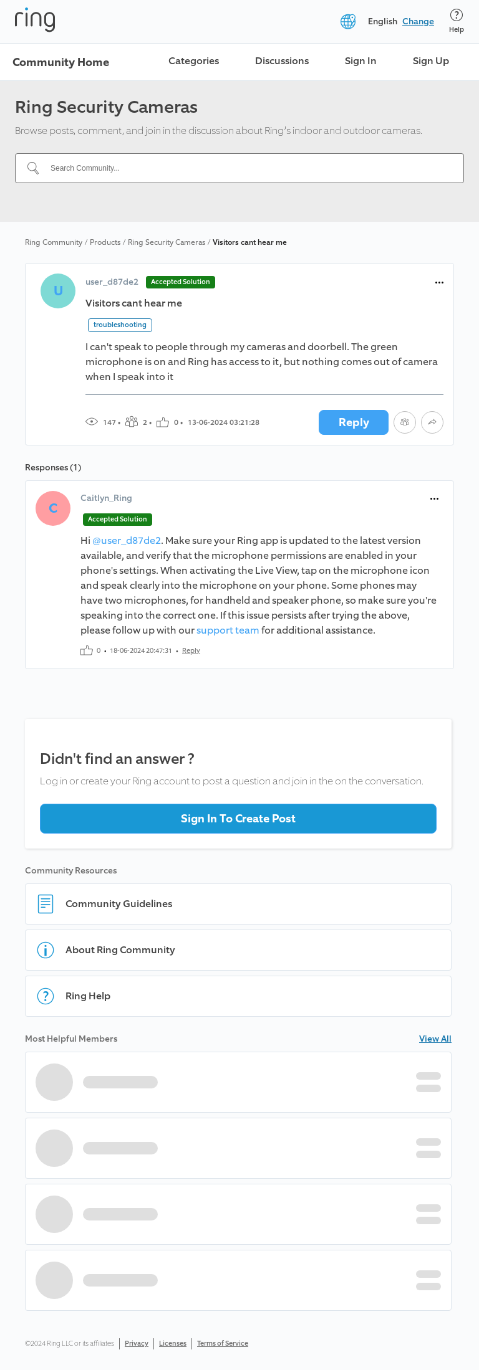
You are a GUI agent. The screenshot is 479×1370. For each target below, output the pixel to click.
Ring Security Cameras (166, 242)
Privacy (136, 1343)
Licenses (172, 1343)
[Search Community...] (247, 168)
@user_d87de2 (126, 540)
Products (105, 242)
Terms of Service (222, 1343)
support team (227, 630)
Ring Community (53, 242)
